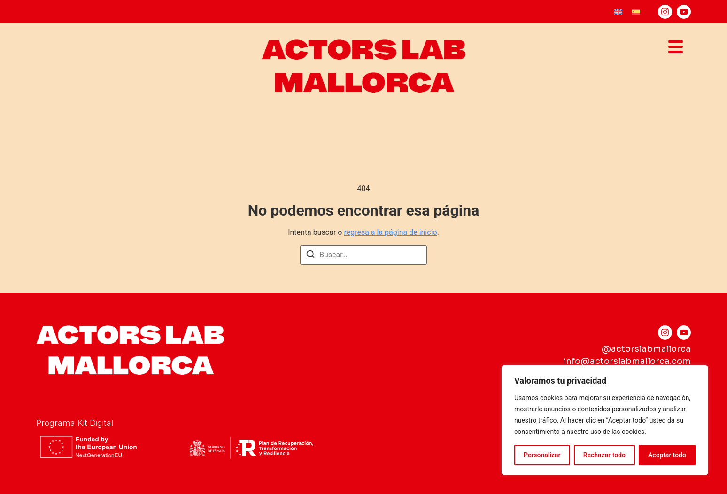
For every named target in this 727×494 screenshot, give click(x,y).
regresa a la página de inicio (390, 232)
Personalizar (542, 455)
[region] (605, 420)
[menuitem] (618, 12)
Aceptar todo (667, 455)
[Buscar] (310, 256)
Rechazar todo (604, 455)
